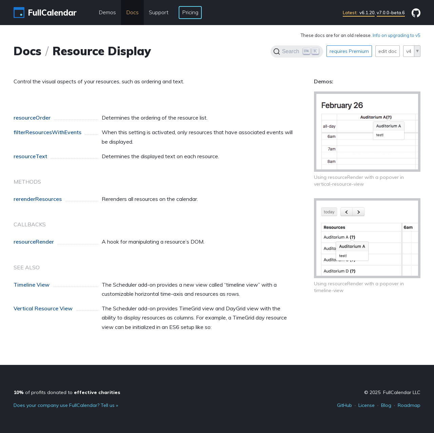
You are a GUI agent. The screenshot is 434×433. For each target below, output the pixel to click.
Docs (132, 12)
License (366, 405)
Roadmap (409, 405)
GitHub (344, 405)
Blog (386, 405)
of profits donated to (67, 392)
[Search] (297, 51)
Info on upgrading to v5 (396, 35)
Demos (107, 12)
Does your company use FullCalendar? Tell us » (66, 405)
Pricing (190, 12)
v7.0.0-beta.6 (391, 12)
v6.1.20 (359, 12)
